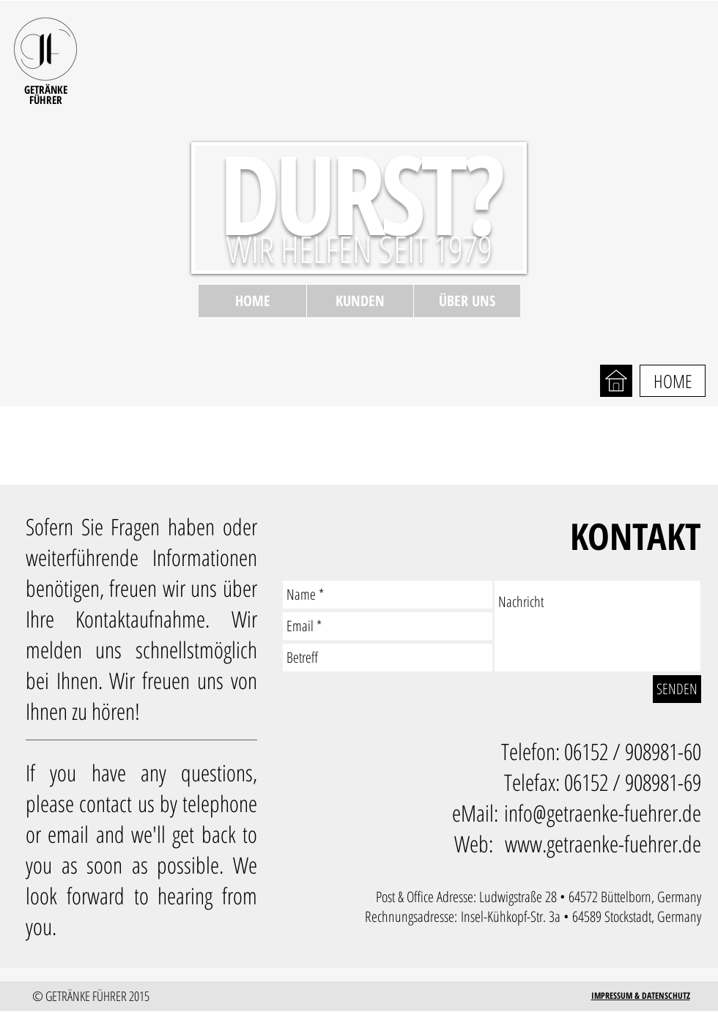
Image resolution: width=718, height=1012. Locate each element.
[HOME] (673, 381)
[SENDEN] (677, 689)
